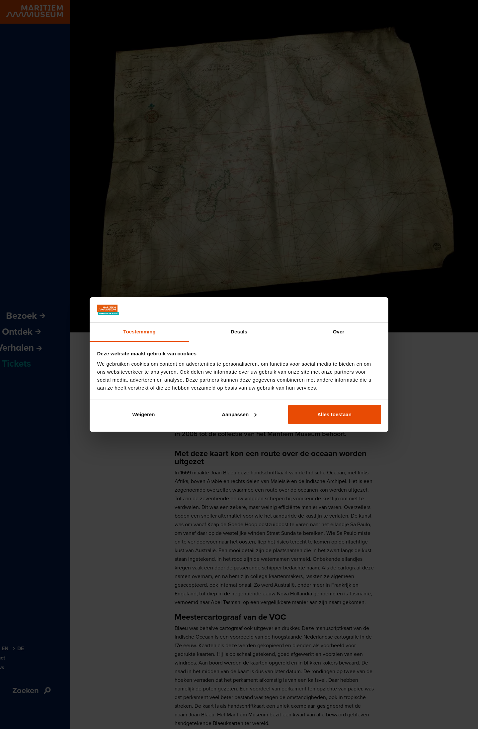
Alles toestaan (334, 414)
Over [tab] (339, 331)
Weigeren (143, 414)
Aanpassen (239, 414)
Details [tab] (239, 331)
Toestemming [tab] (139, 331)
